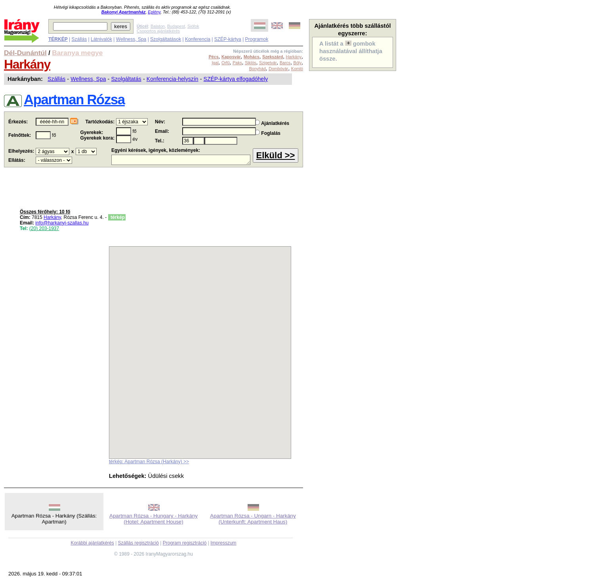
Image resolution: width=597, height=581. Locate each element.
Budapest (176, 26)
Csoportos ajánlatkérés (158, 31)
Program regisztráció (185, 543)
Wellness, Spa (131, 39)
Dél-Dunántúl (25, 53)
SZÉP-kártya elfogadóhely (236, 79)
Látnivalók (101, 39)
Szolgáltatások (165, 39)
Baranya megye (77, 53)
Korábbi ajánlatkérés (92, 543)
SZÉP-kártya (227, 39)
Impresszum (223, 543)
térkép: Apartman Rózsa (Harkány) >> (149, 461)
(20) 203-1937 (44, 228)
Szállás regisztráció (138, 543)
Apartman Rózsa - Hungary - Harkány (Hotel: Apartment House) (153, 519)
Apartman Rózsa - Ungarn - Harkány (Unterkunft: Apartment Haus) (253, 519)
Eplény (154, 12)
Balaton (158, 26)
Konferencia (197, 39)
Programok (257, 39)
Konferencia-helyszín (172, 79)
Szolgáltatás (126, 79)
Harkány (27, 64)
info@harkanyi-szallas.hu (61, 223)
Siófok (193, 26)
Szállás (79, 39)
